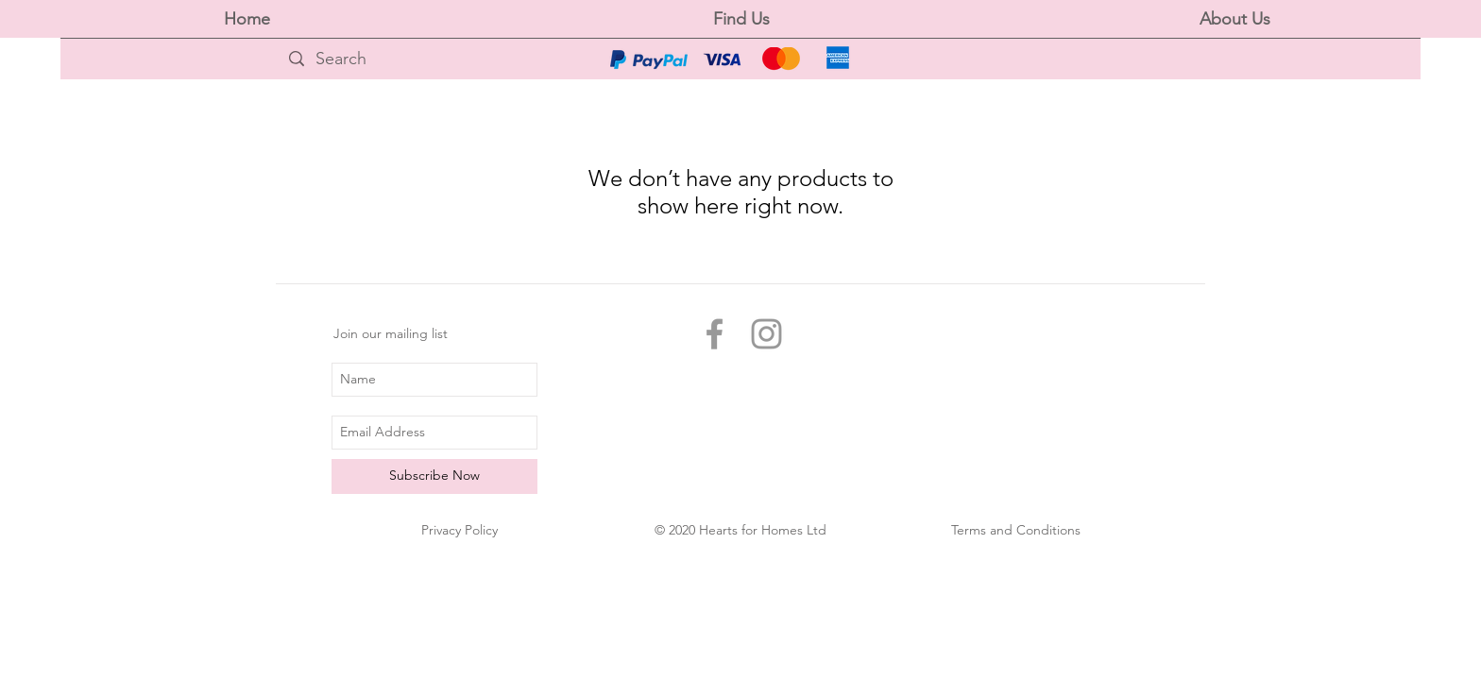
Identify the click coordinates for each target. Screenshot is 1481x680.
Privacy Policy (459, 529)
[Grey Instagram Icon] (766, 334)
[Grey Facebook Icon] (714, 334)
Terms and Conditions (1016, 529)
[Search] (437, 59)
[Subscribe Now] (434, 476)
